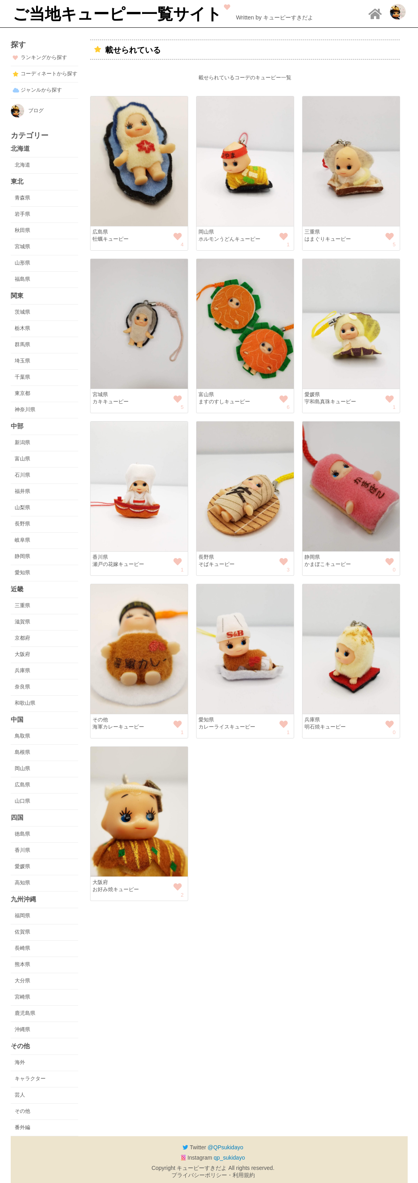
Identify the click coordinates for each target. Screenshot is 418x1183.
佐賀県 (22, 932)
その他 (22, 1111)
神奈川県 (25, 409)
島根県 (22, 752)
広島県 (22, 785)
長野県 (22, 524)
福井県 (22, 491)
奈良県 (22, 687)
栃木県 (22, 328)
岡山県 (22, 768)
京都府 (22, 638)
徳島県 (22, 834)
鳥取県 (22, 736)
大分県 (22, 981)
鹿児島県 (25, 1013)
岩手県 (22, 214)
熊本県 (22, 964)
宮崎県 (22, 997)
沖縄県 (22, 1029)
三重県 (22, 605)
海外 (20, 1062)
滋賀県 (22, 622)
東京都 (22, 393)
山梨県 (22, 507)
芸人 (20, 1095)
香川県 (22, 850)
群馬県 (22, 344)
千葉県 (22, 377)
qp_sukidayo (229, 1157)
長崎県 (22, 948)
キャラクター (30, 1078)
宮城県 (22, 246)
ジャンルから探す (41, 90)
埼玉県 (22, 361)
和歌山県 (25, 703)
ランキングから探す (44, 57)
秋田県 (22, 230)
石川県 (22, 475)
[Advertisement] (245, 976)
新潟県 (22, 442)
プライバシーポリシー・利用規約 (213, 1175)
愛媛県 (22, 866)
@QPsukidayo (225, 1147)
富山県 (22, 459)
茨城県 (22, 312)
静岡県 (22, 556)
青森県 (22, 198)
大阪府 (22, 654)
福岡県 (22, 915)
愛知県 (22, 572)
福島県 (22, 279)
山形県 (22, 263)
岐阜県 (22, 540)
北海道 (22, 165)
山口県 (22, 801)
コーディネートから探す (49, 74)
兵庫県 (22, 670)
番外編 (22, 1127)
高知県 (22, 883)
